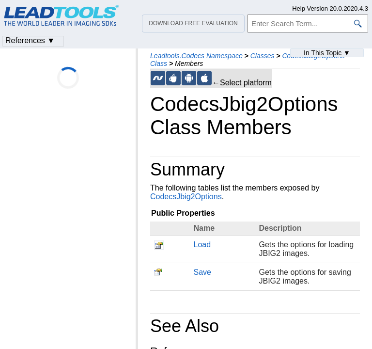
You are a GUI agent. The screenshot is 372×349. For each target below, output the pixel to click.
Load (202, 244)
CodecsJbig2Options (186, 196)
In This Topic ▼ (327, 53)
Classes (262, 56)
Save (202, 272)
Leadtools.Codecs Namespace (196, 56)
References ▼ (30, 40)
